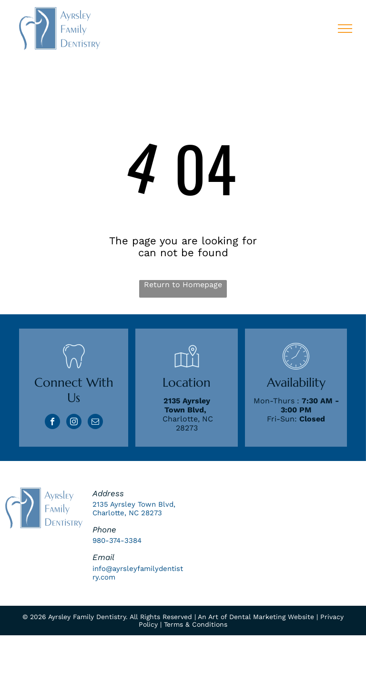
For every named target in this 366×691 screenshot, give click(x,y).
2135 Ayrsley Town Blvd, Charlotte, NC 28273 (133, 508)
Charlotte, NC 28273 (188, 423)
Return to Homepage (183, 284)
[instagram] (73, 422)
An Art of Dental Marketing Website (256, 617)
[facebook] (52, 422)
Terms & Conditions (195, 624)
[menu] (345, 28)
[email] (95, 422)
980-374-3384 (117, 540)
